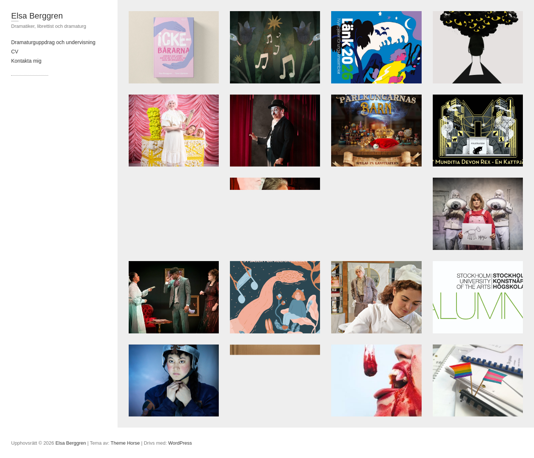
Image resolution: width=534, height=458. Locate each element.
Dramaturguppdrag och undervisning (53, 42)
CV (14, 52)
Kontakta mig (26, 61)
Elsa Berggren (37, 15)
